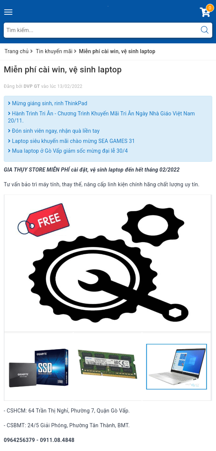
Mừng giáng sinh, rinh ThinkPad (47, 103)
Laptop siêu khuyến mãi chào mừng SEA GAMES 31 (71, 141)
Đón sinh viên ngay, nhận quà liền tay (54, 131)
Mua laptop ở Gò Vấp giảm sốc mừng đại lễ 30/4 (68, 151)
